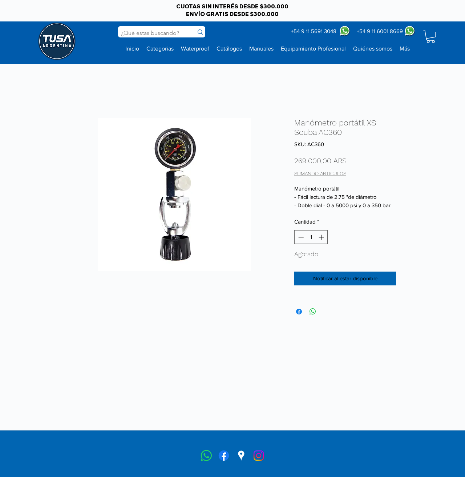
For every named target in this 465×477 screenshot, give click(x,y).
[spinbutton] (311, 237)
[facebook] (224, 455)
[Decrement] (300, 237)
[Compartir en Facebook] (299, 311)
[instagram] (259, 455)
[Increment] (322, 237)
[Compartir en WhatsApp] (312, 311)
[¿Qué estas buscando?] (150, 33)
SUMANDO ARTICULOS (320, 173)
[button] (430, 36)
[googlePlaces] (241, 455)
